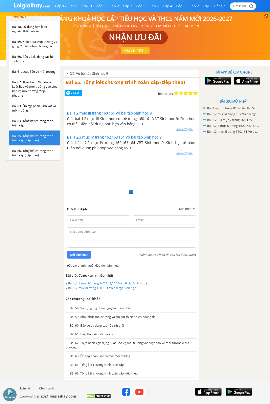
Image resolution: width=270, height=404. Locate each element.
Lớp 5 (154, 6)
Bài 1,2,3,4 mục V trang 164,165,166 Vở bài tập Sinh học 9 (233, 120)
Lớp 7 (127, 6)
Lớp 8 (114, 6)
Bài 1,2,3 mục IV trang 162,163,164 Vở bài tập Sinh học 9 (108, 283)
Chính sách (46, 388)
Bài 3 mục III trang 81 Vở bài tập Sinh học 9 (233, 108)
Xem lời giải (184, 129)
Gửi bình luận (79, 254)
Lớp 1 (207, 6)
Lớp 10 (87, 6)
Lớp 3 (181, 6)
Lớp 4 (167, 6)
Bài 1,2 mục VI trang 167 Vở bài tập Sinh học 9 (233, 114)
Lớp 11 (74, 6)
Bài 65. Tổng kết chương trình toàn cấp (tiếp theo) (125, 82)
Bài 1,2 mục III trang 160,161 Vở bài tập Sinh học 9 (103, 288)
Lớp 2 (194, 6)
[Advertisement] (131, 172)
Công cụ (220, 6)
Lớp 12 (61, 6)
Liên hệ (25, 388)
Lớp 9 (101, 6)
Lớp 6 (141, 6)
